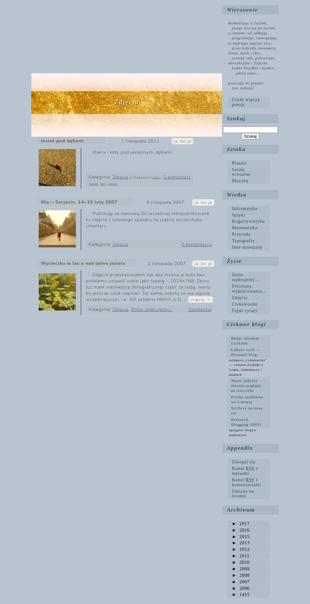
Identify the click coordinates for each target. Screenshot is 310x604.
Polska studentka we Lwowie (247, 399)
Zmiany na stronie (243, 494)
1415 (241, 594)
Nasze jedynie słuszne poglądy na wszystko (246, 385)
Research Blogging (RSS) (246, 422)
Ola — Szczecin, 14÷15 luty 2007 (79, 202)
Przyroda (241, 234)
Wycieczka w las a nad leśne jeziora (83, 263)
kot (102, 184)
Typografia (243, 240)
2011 (241, 555)
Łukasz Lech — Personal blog (246, 352)
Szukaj (236, 119)
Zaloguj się (243, 461)
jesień (93, 184)
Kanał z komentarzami (246, 482)
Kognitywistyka (248, 221)
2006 (241, 588)
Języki (238, 214)
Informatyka (244, 208)
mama (112, 184)
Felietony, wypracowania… (249, 288)
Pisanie (239, 163)
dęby (156, 177)
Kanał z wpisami (245, 471)
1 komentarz (177, 177)
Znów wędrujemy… (151, 309)
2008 (241, 575)
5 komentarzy (197, 244)
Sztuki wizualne (241, 172)
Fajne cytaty (245, 310)
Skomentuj (200, 309)
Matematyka (244, 227)
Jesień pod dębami (62, 141)
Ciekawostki (245, 304)
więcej (200, 299)
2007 (241, 581)
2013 (241, 542)
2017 (241, 523)
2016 (241, 530)
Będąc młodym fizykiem (245, 340)
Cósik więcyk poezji (246, 102)
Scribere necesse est (247, 410)
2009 (241, 568)
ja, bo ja (182, 141)
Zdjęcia (120, 177)
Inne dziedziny (247, 247)
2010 (241, 562)
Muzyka (240, 180)
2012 (241, 549)
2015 (241, 536)
